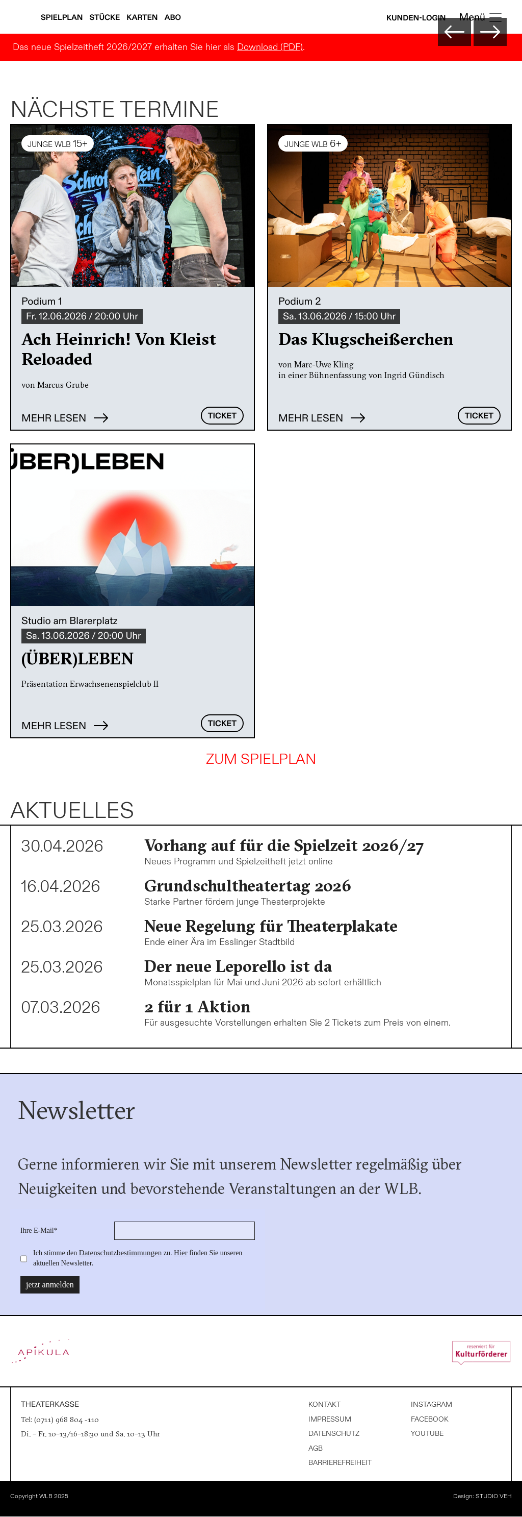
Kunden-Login (416, 18)
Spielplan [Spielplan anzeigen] (63, 18)
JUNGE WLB (58, 144)
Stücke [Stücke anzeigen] (106, 18)
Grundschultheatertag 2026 (247, 886)
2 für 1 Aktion (197, 1006)
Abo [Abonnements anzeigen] (173, 18)
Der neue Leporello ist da (238, 966)
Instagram (431, 1404)
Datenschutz (333, 1433)
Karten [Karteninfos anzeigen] (142, 18)
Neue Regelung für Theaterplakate (271, 926)
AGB (315, 1448)
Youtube (427, 1433)
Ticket (222, 416)
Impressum (329, 1419)
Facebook (430, 1419)
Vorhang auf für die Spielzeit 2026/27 (284, 845)
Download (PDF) (270, 47)
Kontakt (324, 1404)
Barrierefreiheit (340, 1463)
